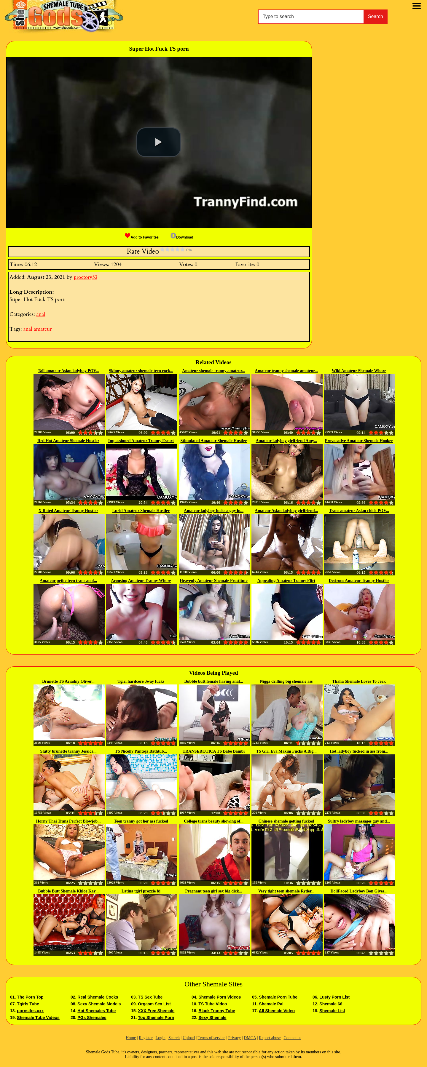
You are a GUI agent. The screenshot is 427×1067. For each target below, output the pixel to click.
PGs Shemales (91, 1017)
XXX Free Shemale (156, 1010)
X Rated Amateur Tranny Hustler (68, 510)
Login (160, 1038)
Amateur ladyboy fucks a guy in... (213, 510)
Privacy (234, 1038)
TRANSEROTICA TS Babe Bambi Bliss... (214, 751)
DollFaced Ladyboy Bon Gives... (358, 891)
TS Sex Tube (150, 997)
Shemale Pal (271, 1004)
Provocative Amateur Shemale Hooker (359, 441)
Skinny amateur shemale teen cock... (141, 371)
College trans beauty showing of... (213, 821)
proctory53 (85, 277)
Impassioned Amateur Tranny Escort (141, 441)
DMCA (250, 1038)
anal (40, 314)
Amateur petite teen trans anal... (68, 580)
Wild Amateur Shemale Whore (359, 371)
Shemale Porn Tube (278, 997)
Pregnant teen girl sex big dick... (213, 891)
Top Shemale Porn (156, 1017)
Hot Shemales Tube (96, 1010)
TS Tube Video (212, 1004)
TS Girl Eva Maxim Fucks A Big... (286, 751)
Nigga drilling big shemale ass (286, 681)
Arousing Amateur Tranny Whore (141, 580)
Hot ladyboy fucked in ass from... (359, 751)
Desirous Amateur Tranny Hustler (359, 580)
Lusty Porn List (334, 997)
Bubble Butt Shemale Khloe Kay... (68, 891)
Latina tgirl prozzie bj (141, 891)
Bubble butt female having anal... (213, 681)
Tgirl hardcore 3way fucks (140, 681)
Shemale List (332, 1010)
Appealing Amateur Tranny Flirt (286, 580)
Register (146, 1038)
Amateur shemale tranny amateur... (213, 371)
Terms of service (211, 1038)
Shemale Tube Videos (38, 1017)
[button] (158, 142)
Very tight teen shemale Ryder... (286, 891)
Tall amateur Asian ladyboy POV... (68, 371)
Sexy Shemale (212, 1017)
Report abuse (270, 1038)
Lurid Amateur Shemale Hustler (141, 510)
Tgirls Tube (28, 1004)
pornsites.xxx (30, 1010)
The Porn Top (30, 997)
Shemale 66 (330, 1004)
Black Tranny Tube (216, 1010)
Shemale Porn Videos (219, 997)
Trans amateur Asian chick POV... (359, 510)
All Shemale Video (277, 1010)
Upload (189, 1038)
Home (131, 1038)
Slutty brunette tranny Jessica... (68, 751)
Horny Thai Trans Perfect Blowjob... (68, 821)
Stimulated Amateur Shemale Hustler (213, 441)
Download (182, 237)
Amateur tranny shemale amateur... (286, 371)
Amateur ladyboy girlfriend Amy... (286, 441)
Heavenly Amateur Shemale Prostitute (214, 580)
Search (375, 16)
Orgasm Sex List (154, 1004)
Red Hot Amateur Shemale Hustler (68, 441)
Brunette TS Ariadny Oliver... (68, 681)
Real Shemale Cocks (97, 997)
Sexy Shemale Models (99, 1004)
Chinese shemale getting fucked (286, 821)
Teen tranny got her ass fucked (141, 821)
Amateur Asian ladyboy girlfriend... (286, 510)
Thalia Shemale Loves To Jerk (358, 681)
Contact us (292, 1038)
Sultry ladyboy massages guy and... (359, 821)
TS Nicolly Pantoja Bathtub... (141, 751)
